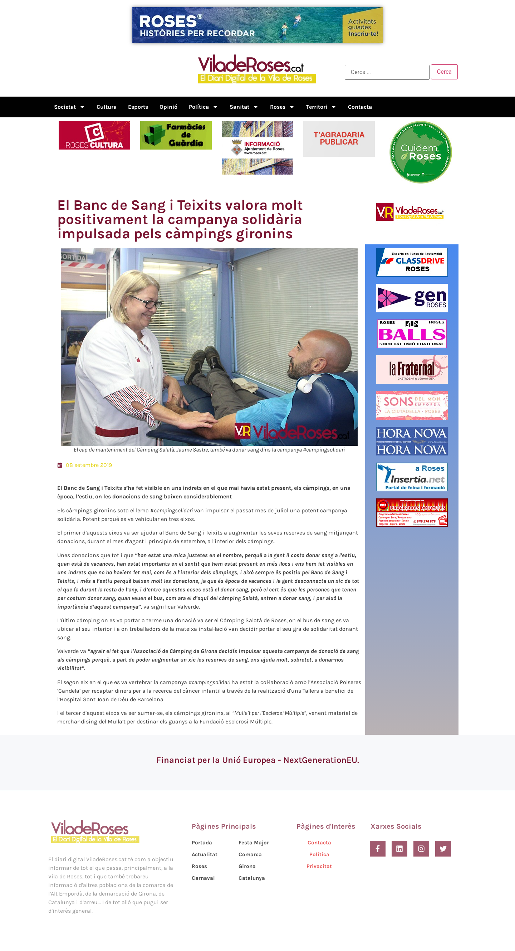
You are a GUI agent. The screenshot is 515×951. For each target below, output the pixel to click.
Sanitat (244, 107)
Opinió (168, 106)
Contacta (360, 106)
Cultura (107, 106)
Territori (321, 107)
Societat (69, 107)
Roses (282, 107)
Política (203, 107)
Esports (138, 106)
